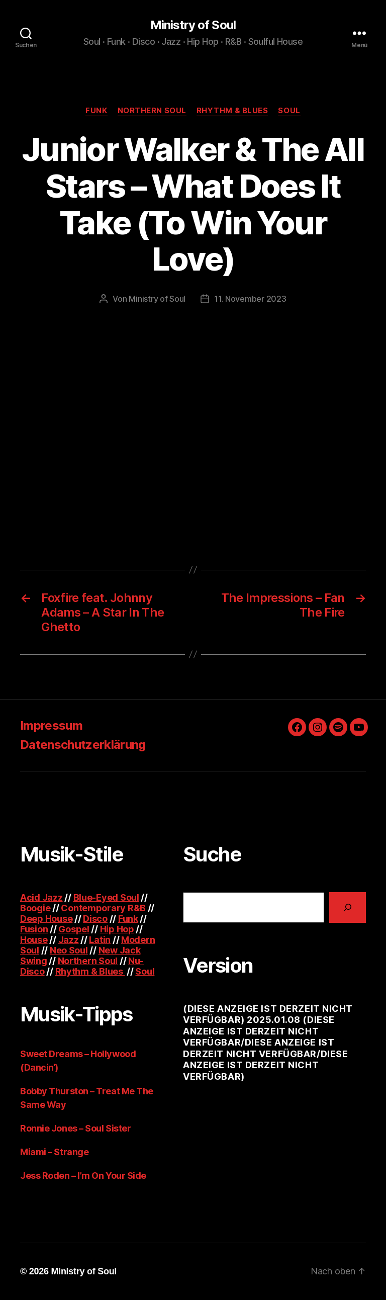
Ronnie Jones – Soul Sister (75, 1128)
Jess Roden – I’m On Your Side (83, 1175)
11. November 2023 (250, 299)
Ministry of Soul (192, 25)
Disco (95, 918)
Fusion (34, 929)
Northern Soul (152, 110)
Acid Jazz (41, 897)
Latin (100, 939)
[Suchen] (347, 907)
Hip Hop (117, 929)
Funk (96, 110)
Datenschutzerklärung (83, 744)
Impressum (51, 725)
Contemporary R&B (103, 908)
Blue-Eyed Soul (106, 897)
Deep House (46, 918)
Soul (289, 110)
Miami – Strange (54, 1152)
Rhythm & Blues (232, 110)
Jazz (68, 939)
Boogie (35, 908)
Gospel (73, 929)
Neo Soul (69, 950)
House (34, 939)
